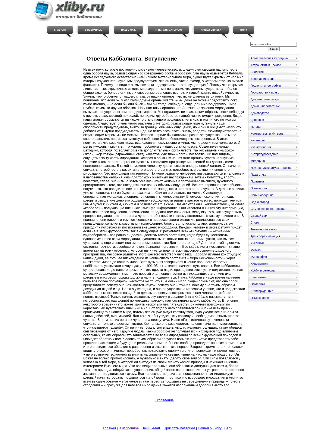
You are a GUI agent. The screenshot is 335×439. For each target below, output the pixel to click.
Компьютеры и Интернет (268, 133)
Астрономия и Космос (266, 65)
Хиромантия (259, 263)
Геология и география (266, 85)
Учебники (257, 243)
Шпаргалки (258, 277)
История (256, 126)
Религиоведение (262, 195)
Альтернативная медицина (269, 58)
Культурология (261, 147)
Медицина (258, 161)
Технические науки (264, 229)
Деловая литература (265, 99)
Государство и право (265, 92)
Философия (259, 256)
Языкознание (260, 298)
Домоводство (260, 113)
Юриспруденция (262, 291)
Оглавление (164, 400)
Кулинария (258, 140)
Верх (228, 428)
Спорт (255, 222)
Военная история (263, 78)
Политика (257, 181)
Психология (259, 188)
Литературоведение (264, 154)
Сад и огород (260, 202)
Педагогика (258, 174)
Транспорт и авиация (265, 236)
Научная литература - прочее (271, 167)
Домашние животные (265, 106)
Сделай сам (259, 215)
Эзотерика (258, 284)
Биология (257, 72)
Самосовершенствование (268, 209)
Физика (256, 250)
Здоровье (257, 120)
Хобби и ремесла (263, 270)
